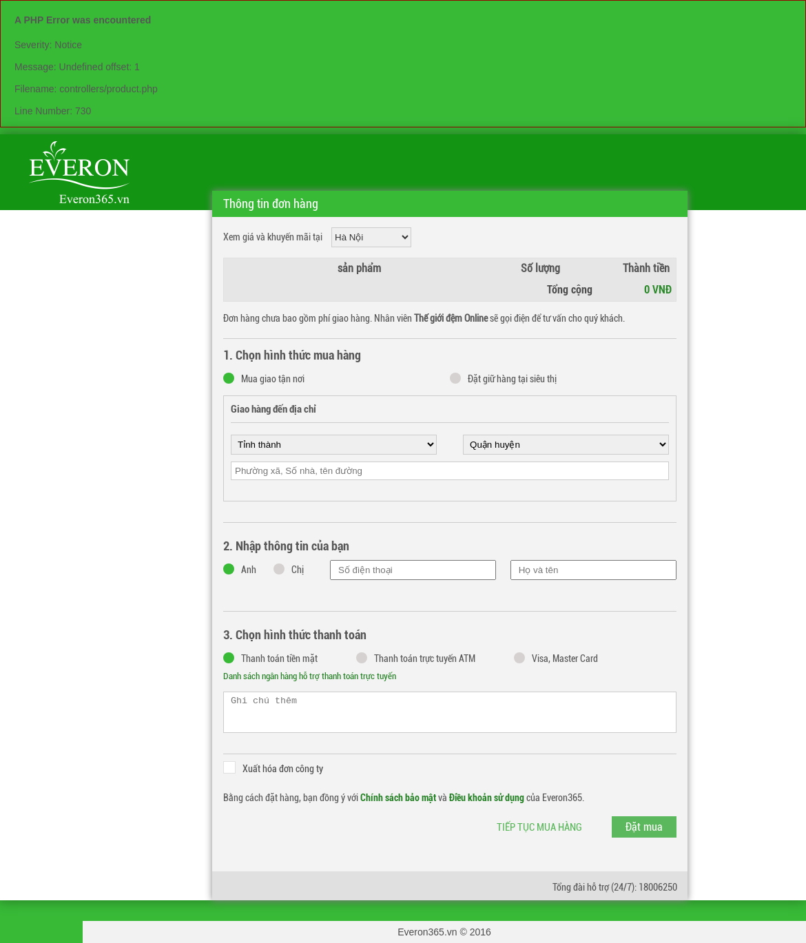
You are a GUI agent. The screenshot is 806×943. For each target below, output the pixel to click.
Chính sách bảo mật (398, 797)
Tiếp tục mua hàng (539, 827)
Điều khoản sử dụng (486, 797)
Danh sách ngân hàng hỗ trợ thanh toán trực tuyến (309, 676)
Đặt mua (644, 826)
